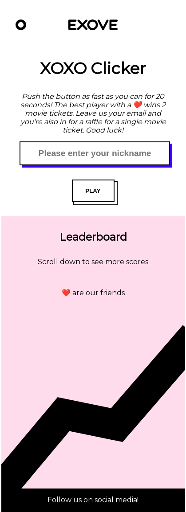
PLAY (92, 191)
